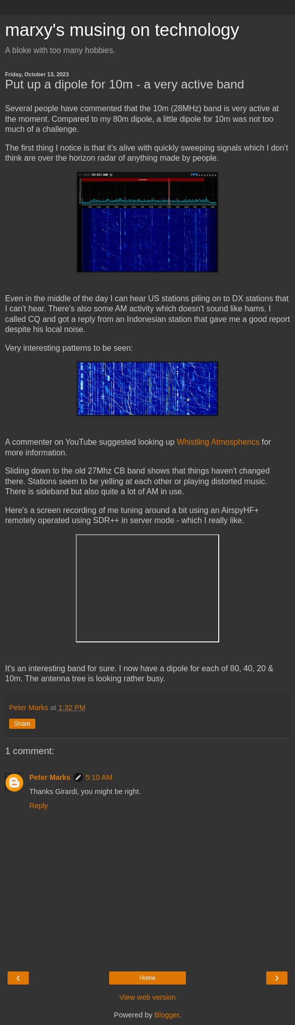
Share (22, 723)
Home (147, 978)
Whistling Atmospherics (218, 442)
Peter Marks (50, 777)
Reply (38, 806)
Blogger (167, 1015)
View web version (147, 997)
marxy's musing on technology (122, 29)
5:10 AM (99, 777)
